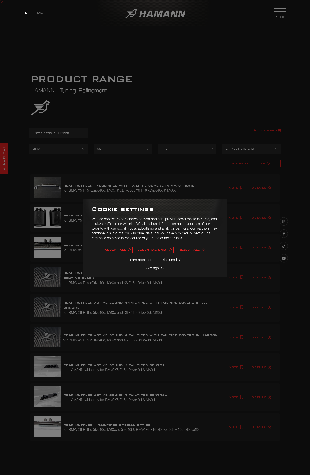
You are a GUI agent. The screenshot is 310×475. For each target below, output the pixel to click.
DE (40, 12)
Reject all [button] (189, 249)
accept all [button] (115, 249)
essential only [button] (152, 249)
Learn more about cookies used (152, 260)
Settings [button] (152, 268)
